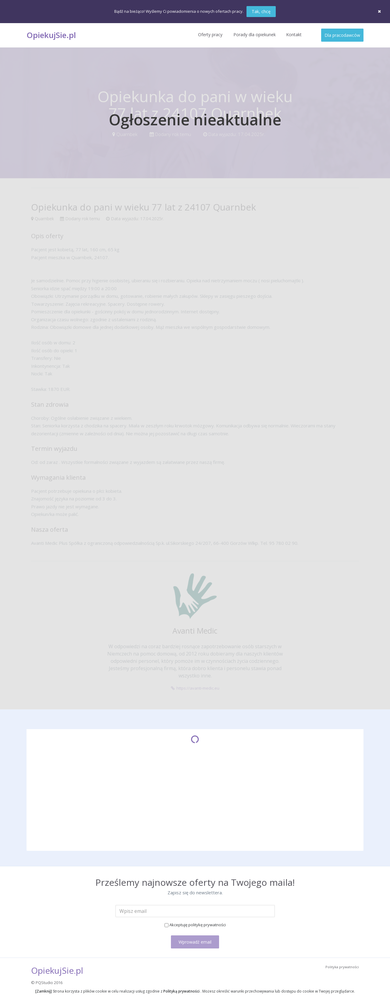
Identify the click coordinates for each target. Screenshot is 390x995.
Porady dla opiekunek (254, 34)
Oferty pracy (210, 34)
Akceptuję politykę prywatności (197, 924)
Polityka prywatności (342, 967)
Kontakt (294, 34)
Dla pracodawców (342, 35)
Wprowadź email (195, 942)
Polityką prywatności (181, 991)
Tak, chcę (261, 11)
